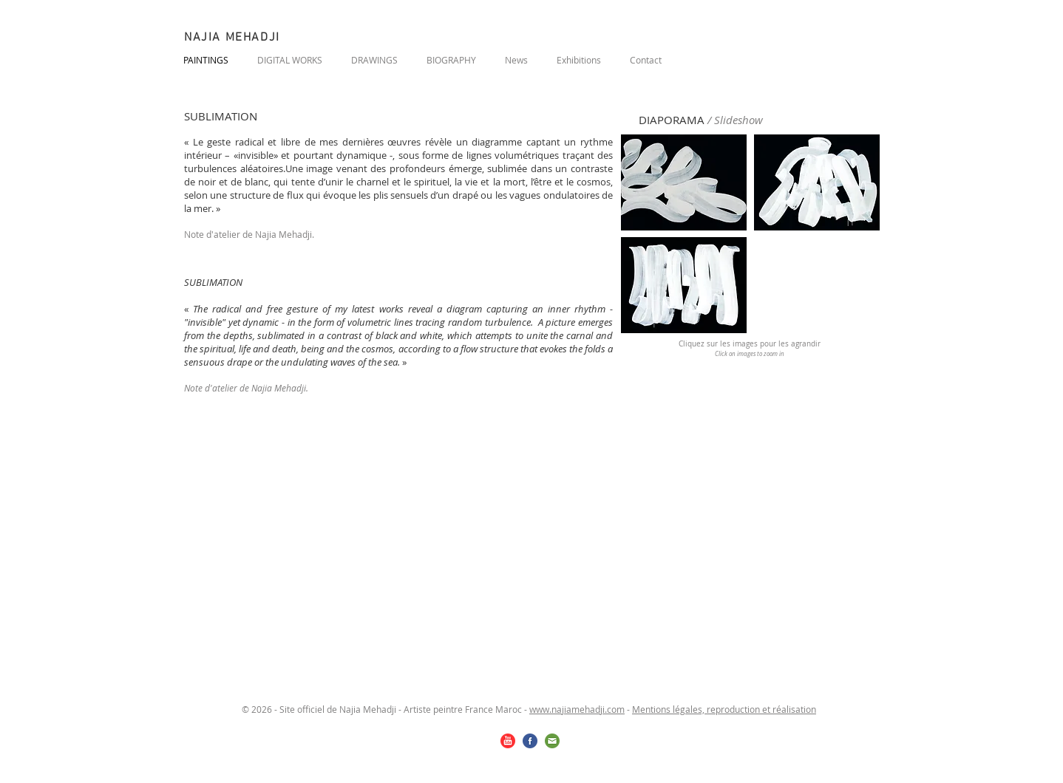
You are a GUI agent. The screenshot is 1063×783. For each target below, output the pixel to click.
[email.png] (552, 741)
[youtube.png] (507, 741)
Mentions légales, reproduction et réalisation (724, 709)
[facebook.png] (530, 741)
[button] (684, 182)
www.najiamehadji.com (577, 709)
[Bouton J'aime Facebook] (789, 57)
